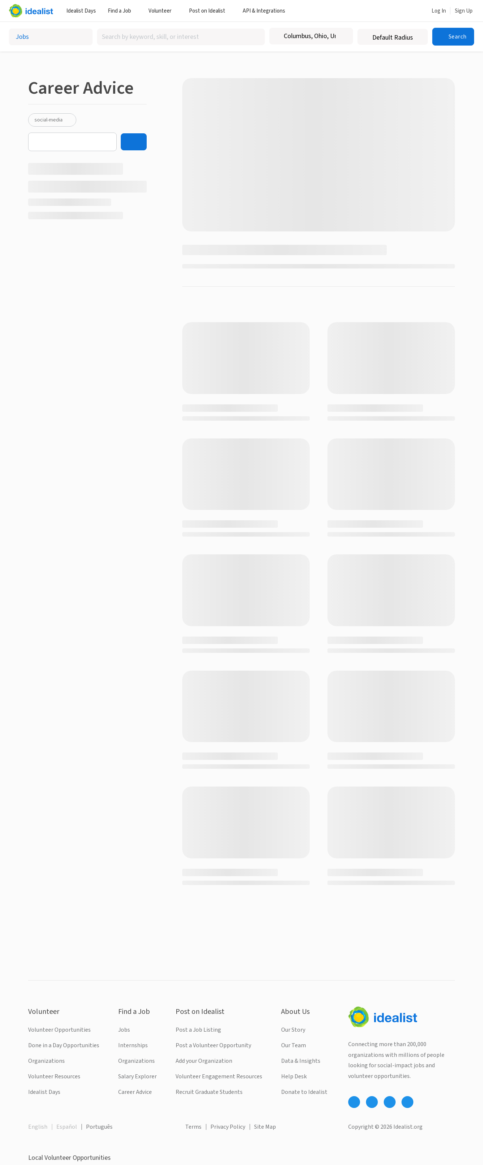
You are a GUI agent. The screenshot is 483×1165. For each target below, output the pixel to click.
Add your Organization (204, 1061)
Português (99, 1127)
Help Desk (294, 1076)
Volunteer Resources (54, 1076)
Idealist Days (81, 11)
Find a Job (122, 11)
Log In (439, 11)
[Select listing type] (51, 37)
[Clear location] (342, 36)
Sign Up (464, 11)
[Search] (134, 141)
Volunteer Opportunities (59, 1030)
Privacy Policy (227, 1127)
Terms (193, 1127)
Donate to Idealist (304, 1092)
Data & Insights (300, 1061)
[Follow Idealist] (354, 1102)
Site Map (265, 1127)
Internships (133, 1045)
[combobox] (180, 37)
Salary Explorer (137, 1076)
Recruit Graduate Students (209, 1092)
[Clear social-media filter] (68, 120)
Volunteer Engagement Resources (219, 1076)
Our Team (293, 1045)
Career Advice (135, 1092)
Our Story (293, 1030)
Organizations (46, 1061)
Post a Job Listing (198, 1030)
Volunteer (163, 11)
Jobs (124, 1030)
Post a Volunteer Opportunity (213, 1045)
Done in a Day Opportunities (63, 1045)
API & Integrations (267, 11)
